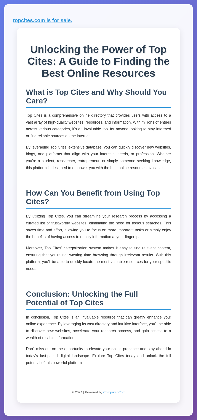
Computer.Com (114, 392)
